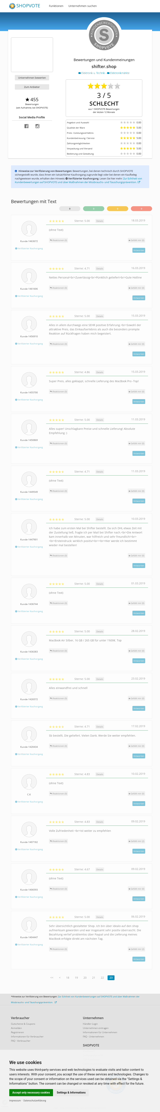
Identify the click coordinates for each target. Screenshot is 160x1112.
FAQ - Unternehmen (93, 1036)
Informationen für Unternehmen (100, 1032)
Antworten (138, 250)
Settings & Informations (71, 1092)
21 (93, 977)
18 (67, 977)
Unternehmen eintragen (96, 1028)
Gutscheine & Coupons (23, 1023)
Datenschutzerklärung (35, 1100)
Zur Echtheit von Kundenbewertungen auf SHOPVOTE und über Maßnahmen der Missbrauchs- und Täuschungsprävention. (78, 180)
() (136, 240)
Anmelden (16, 1028)
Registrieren (17, 1032)
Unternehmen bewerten (32, 77)
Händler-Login (90, 1023)
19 (76, 977)
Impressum (15, 1100)
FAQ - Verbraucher (20, 1040)
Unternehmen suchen (82, 6)
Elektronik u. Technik (92, 73)
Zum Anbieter (32, 87)
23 (111, 977)
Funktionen (56, 6)
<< (51, 977)
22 (102, 977)
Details (99, 221)
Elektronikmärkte (118, 73)
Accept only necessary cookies (31, 1092)
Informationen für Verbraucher (27, 1036)
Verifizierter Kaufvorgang (29, 248)
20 (85, 977)
